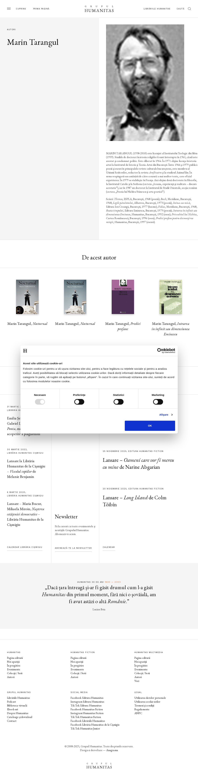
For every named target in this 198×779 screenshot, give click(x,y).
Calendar (109, 547)
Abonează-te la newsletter (73, 548)
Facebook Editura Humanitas (87, 698)
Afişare (163, 414)
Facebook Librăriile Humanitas (88, 721)
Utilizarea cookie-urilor (147, 701)
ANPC (138, 713)
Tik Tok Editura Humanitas (86, 705)
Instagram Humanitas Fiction (87, 713)
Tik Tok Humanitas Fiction (86, 717)
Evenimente (13, 669)
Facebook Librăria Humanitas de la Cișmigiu (95, 724)
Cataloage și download (19, 717)
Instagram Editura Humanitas (87, 701)
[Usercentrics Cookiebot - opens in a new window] (160, 350)
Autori (11, 677)
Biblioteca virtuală (17, 705)
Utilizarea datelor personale (150, 698)
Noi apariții (13, 662)
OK (150, 425)
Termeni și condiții (144, 705)
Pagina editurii (15, 658)
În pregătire (13, 665)
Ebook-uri (12, 709)
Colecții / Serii (14, 673)
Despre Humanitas (17, 713)
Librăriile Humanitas (157, 9)
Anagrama (112, 750)
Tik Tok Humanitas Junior (85, 728)
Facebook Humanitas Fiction (87, 709)
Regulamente (142, 709)
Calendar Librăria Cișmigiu (24, 547)
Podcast (11, 701)
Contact (11, 721)
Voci (136, 681)
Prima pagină (41, 9)
